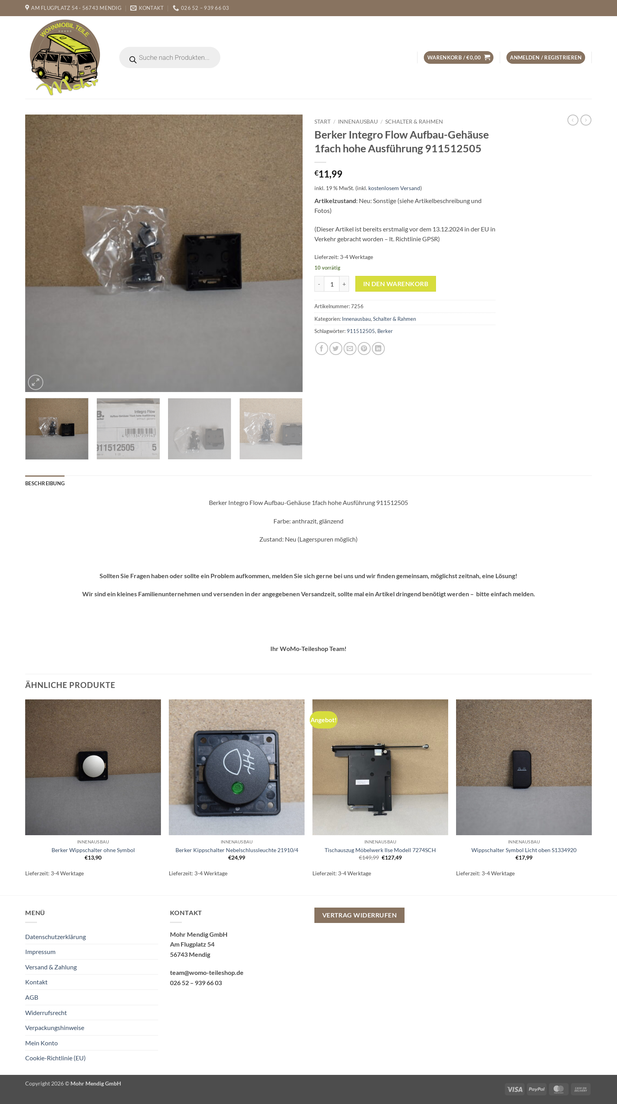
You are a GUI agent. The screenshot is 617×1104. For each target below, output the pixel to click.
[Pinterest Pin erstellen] (364, 348)
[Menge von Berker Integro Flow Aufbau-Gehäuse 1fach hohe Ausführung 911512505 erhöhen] (344, 284)
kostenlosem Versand (394, 188)
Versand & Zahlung (51, 967)
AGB (31, 997)
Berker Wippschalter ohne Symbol (93, 850)
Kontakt (36, 982)
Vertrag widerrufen (359, 915)
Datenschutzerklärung (55, 936)
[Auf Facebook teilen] (321, 348)
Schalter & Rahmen (414, 121)
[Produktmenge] (332, 284)
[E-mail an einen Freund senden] (350, 348)
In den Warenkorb (395, 283)
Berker (385, 331)
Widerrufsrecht (46, 1012)
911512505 (361, 331)
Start (322, 121)
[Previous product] (585, 120)
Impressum (40, 951)
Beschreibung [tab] (45, 483)
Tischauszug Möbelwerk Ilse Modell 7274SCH (380, 850)
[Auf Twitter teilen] (335, 348)
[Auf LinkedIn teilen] (378, 348)
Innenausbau (358, 121)
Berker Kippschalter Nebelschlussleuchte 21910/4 (236, 850)
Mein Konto (41, 1043)
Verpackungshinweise (54, 1027)
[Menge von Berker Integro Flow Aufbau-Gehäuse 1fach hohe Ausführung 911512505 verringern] (319, 284)
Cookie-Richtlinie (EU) (55, 1057)
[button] (458, 57)
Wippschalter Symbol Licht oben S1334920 (523, 850)
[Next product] (572, 120)
